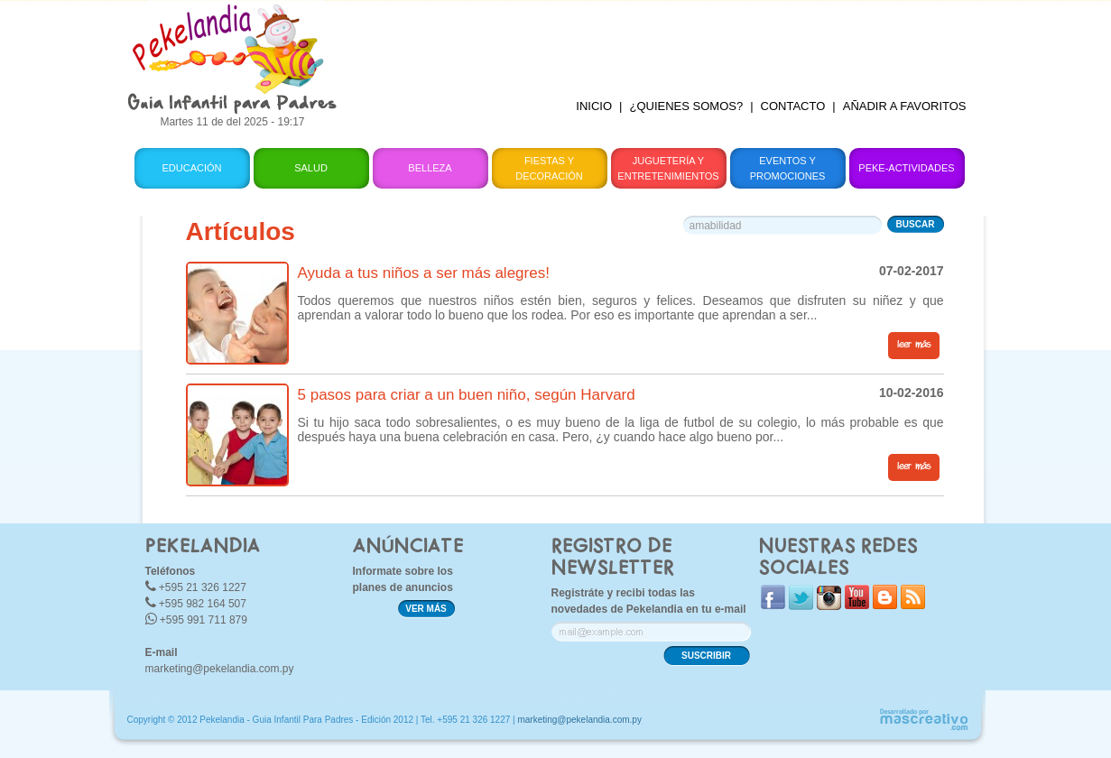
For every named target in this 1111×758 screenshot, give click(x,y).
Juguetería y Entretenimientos (667, 168)
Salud (311, 167)
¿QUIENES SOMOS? (686, 106)
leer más (913, 344)
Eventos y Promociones (788, 168)
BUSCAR (915, 224)
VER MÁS (426, 609)
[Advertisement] (666, 40)
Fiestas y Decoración (549, 168)
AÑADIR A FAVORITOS (905, 106)
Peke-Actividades (906, 167)
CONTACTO (793, 106)
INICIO (594, 106)
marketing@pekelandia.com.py (219, 668)
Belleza (429, 167)
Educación (191, 167)
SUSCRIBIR (706, 656)
